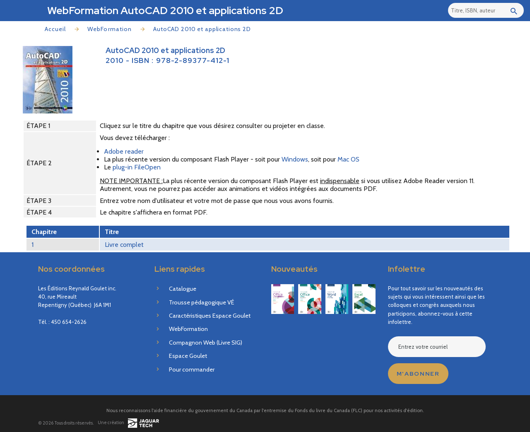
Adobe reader (124, 151)
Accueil (55, 29)
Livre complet (124, 245)
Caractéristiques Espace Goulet (210, 315)
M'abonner (418, 373)
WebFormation (109, 29)
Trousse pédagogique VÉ (201, 302)
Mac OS (348, 159)
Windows (295, 159)
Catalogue (182, 288)
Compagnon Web (205, 342)
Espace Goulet (188, 356)
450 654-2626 (69, 322)
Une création (128, 423)
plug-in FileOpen (137, 167)
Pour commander (191, 369)
